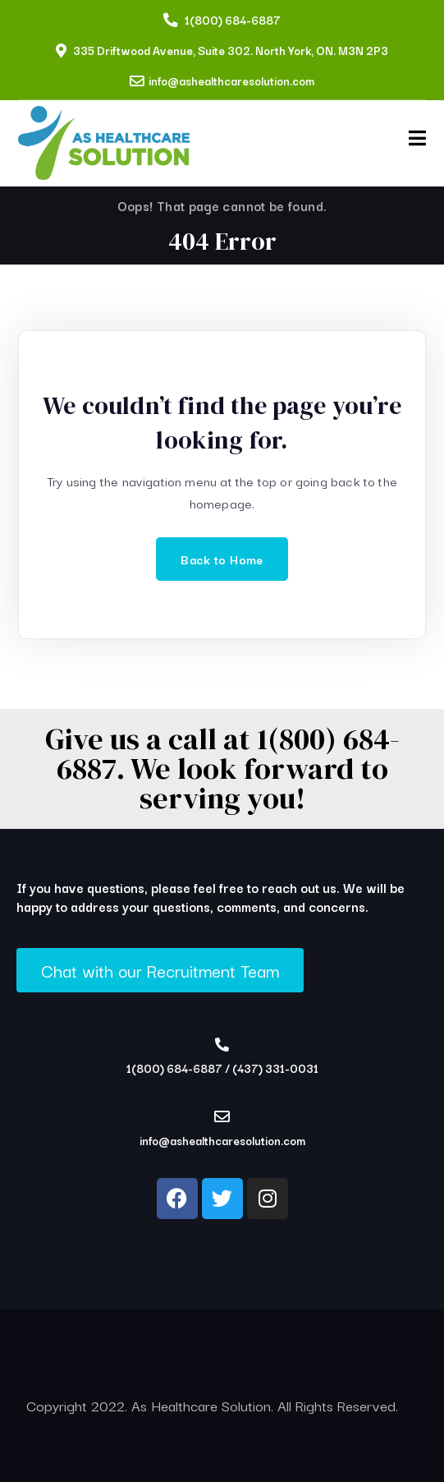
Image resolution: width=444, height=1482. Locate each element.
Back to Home (222, 559)
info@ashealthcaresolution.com (231, 80)
